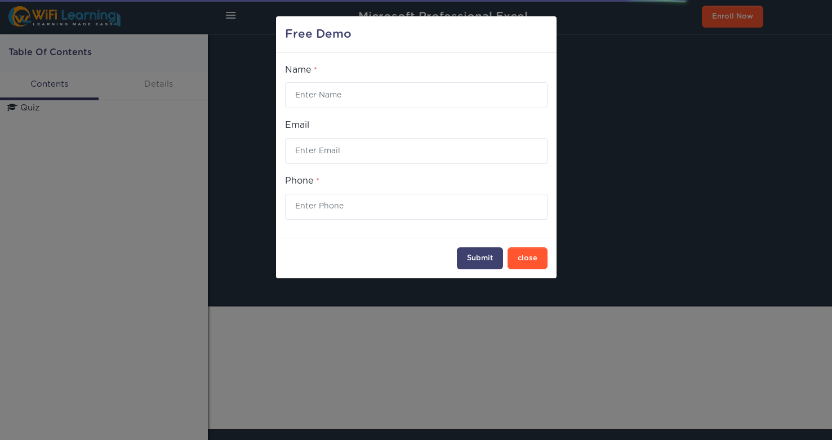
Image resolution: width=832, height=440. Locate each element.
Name (301, 69)
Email (297, 125)
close (527, 258)
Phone (302, 180)
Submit (480, 258)
